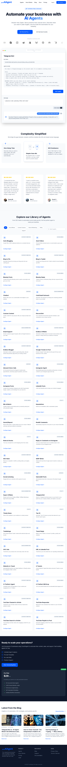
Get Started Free (25, 32)
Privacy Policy (54, 751)
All (5, 227)
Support (24, 230)
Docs (40, 2)
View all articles (60, 711)
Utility (41, 227)
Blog (35, 2)
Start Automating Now (10, 665)
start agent (58, 91)
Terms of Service (55, 753)
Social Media (12, 227)
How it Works (29, 2)
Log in (52, 2)
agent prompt (7, 66)
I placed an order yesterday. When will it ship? (33, 102)
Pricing (45, 2)
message (6, 98)
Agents (22, 2)
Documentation (38, 755)
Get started (61, 2)
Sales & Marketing (33, 227)
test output (58, 108)
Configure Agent (7, 248)
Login (19, 757)
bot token (6, 59)
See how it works (41, 32)
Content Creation (22, 227)
